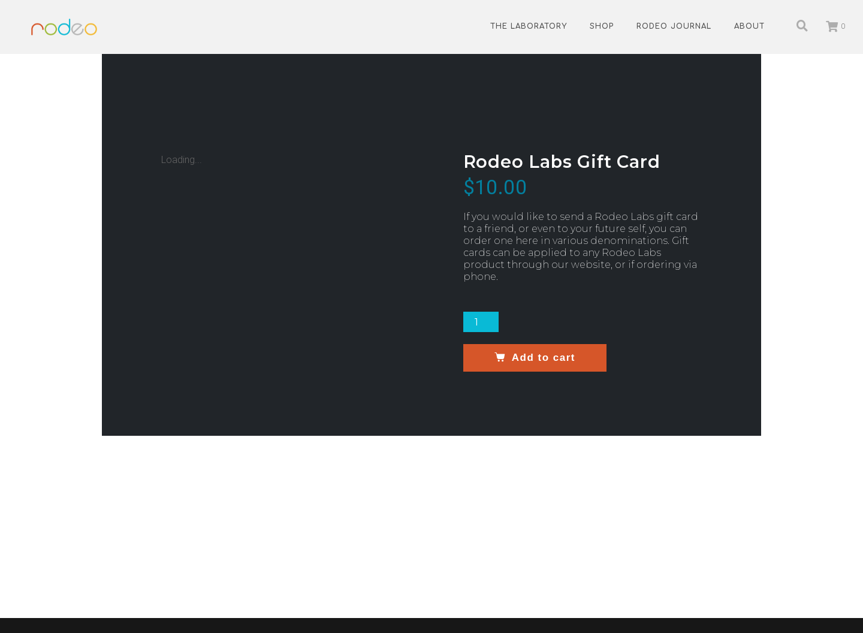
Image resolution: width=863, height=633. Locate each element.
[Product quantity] (481, 322)
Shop (602, 26)
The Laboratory (528, 26)
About (749, 26)
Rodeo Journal (673, 26)
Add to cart (543, 357)
